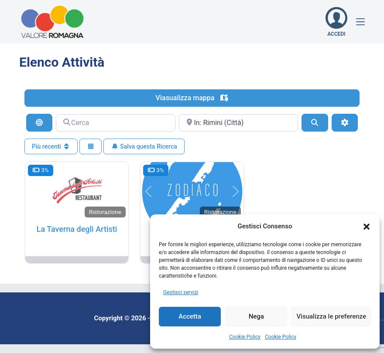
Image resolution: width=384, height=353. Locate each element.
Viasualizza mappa (192, 98)
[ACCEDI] (336, 22)
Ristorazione (105, 212)
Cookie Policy (245, 337)
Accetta (189, 316)
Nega (256, 316)
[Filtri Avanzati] (345, 122)
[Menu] (360, 21)
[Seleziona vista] (90, 147)
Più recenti (51, 146)
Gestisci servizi (180, 292)
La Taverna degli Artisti (77, 229)
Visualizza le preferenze (331, 316)
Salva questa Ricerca (144, 146)
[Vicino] (238, 123)
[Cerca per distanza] (39, 122)
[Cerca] (115, 123)
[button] (366, 226)
